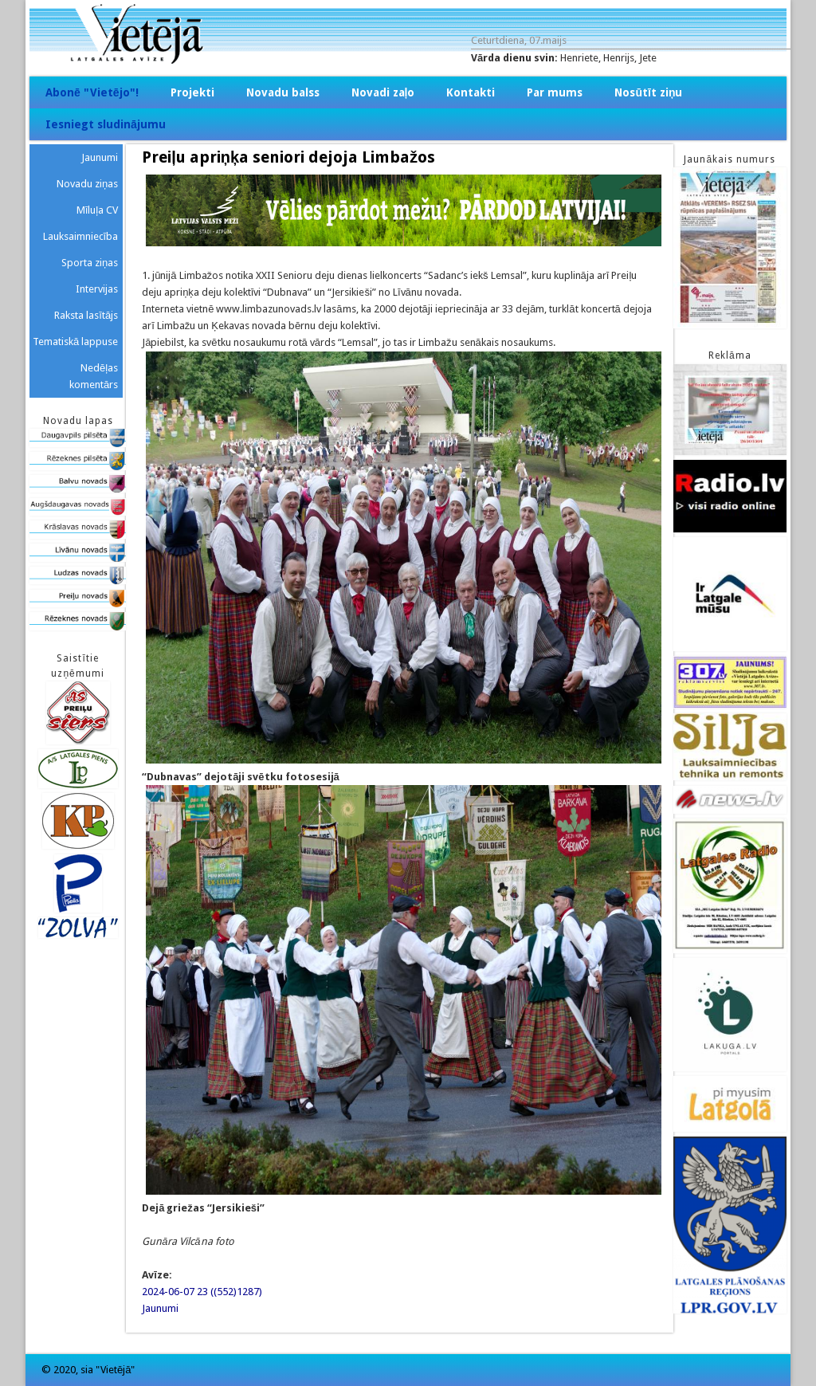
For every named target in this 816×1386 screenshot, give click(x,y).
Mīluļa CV (97, 210)
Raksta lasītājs (86, 315)
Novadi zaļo (383, 92)
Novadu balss (283, 92)
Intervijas (97, 289)
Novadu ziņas (87, 184)
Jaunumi (160, 1308)
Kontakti (470, 92)
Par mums (555, 92)
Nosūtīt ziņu (648, 92)
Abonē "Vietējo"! (92, 92)
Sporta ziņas (89, 263)
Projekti (192, 92)
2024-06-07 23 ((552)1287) (202, 1292)
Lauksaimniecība (81, 236)
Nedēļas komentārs (93, 376)
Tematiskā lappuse (75, 341)
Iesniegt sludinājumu (105, 124)
